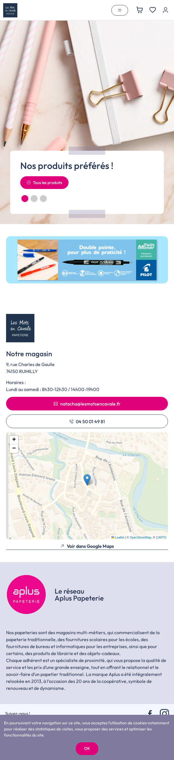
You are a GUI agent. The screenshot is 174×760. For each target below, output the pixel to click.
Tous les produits (44, 182)
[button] (24, 198)
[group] (87, 259)
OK (87, 748)
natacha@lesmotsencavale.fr (87, 404)
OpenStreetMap (140, 537)
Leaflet (117, 537)
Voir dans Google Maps (87, 546)
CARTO (161, 537)
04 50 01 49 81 (87, 421)
